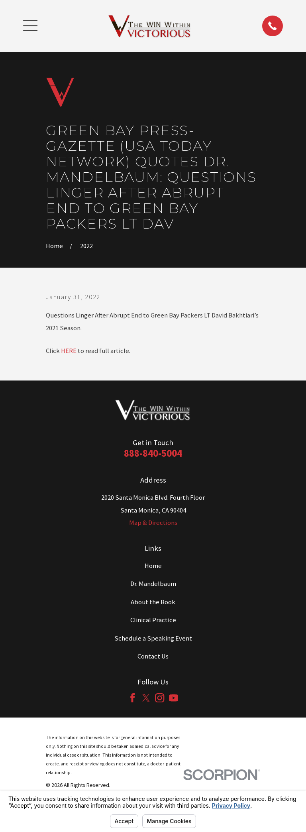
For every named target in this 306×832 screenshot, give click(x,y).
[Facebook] (132, 697)
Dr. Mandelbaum (153, 584)
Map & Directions (153, 523)
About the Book (153, 602)
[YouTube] (173, 697)
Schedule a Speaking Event (153, 638)
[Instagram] (159, 697)
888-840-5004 (153, 453)
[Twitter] (146, 697)
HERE (68, 351)
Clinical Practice (153, 620)
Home (153, 566)
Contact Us (153, 656)
